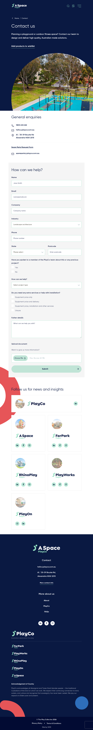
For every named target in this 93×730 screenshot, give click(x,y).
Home (15, 18)
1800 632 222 (21, 128)
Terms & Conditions (54, 723)
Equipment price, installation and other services (34, 309)
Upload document (19, 347)
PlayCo (46, 606)
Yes (16, 270)
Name (14, 180)
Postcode (52, 249)
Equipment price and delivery (27, 304)
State (13, 249)
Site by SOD (46, 727)
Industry (14, 221)
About (46, 601)
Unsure (18, 313)
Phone (14, 235)
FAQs (46, 612)
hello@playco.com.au (25, 133)
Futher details (17, 320)
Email (13, 194)
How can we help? (19, 282)
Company (15, 208)
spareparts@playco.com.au (27, 156)
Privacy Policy (37, 723)
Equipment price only (23, 300)
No (16, 274)
